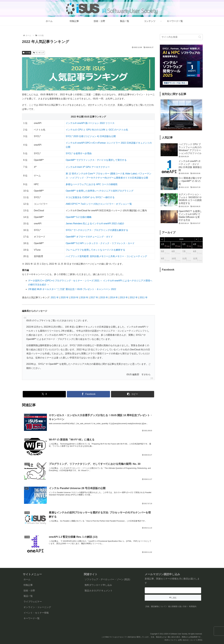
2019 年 (74, 297)
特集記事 (28, 585)
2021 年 (55, 297)
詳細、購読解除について (155, 606)
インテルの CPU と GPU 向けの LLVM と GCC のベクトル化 (97, 129)
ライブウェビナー (33, 601)
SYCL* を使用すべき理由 (78, 153)
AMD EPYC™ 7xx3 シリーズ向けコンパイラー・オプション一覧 (99, 204)
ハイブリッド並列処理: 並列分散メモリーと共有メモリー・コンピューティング (106, 256)
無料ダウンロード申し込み (98, 585)
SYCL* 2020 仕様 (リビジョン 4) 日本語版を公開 (91, 136)
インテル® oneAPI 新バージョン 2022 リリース (90, 123)
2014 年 (114, 297)
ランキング (38, 53)
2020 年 (65, 297)
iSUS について (170, 640)
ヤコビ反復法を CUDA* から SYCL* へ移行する (90, 197)
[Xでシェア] (44, 394)
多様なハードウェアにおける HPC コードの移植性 (92, 184)
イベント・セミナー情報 (36, 613)
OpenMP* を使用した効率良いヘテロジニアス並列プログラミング (99, 191)
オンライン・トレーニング (37, 607)
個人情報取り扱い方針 (177, 606)
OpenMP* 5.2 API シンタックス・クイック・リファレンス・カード (100, 243)
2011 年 (144, 297)
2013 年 (124, 297)
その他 (26, 53)
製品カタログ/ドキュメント (99, 590)
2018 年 (84, 297)
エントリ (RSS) (196, 640)
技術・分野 (29, 590)
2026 (181, 239)
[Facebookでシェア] (88, 394)
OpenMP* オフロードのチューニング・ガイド (89, 236)
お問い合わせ (183, 640)
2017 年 (94, 297)
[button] (132, 394)
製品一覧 (28, 596)
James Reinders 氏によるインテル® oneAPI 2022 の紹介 (95, 223)
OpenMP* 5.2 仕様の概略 (79, 217)
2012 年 (134, 297)
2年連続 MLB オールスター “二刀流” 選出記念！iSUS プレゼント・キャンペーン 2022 (72, 289)
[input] (181, 37)
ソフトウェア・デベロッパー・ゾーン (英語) (107, 579)
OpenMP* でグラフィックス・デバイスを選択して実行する (96, 160)
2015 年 (104, 297)
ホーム (27, 579)
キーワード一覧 (32, 618)
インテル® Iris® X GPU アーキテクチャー (88, 167)
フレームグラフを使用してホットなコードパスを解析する (95, 250)
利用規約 (192, 606)
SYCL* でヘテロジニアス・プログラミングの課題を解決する (97, 230)
